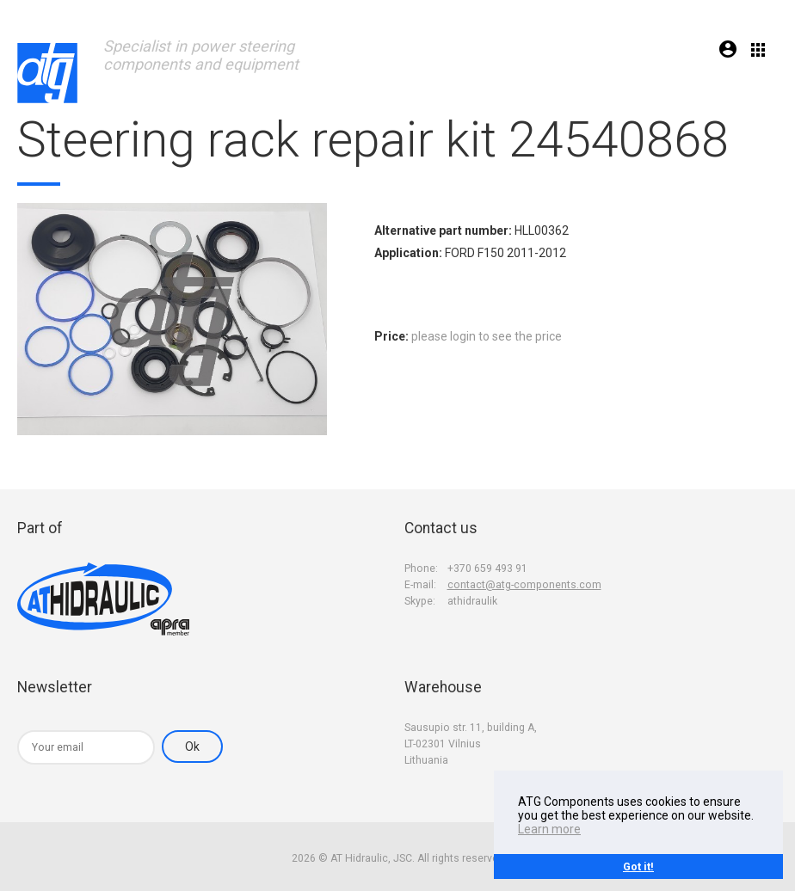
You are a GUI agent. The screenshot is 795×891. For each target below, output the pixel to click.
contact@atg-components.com (524, 585)
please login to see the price (486, 336)
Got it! (638, 866)
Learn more (549, 829)
